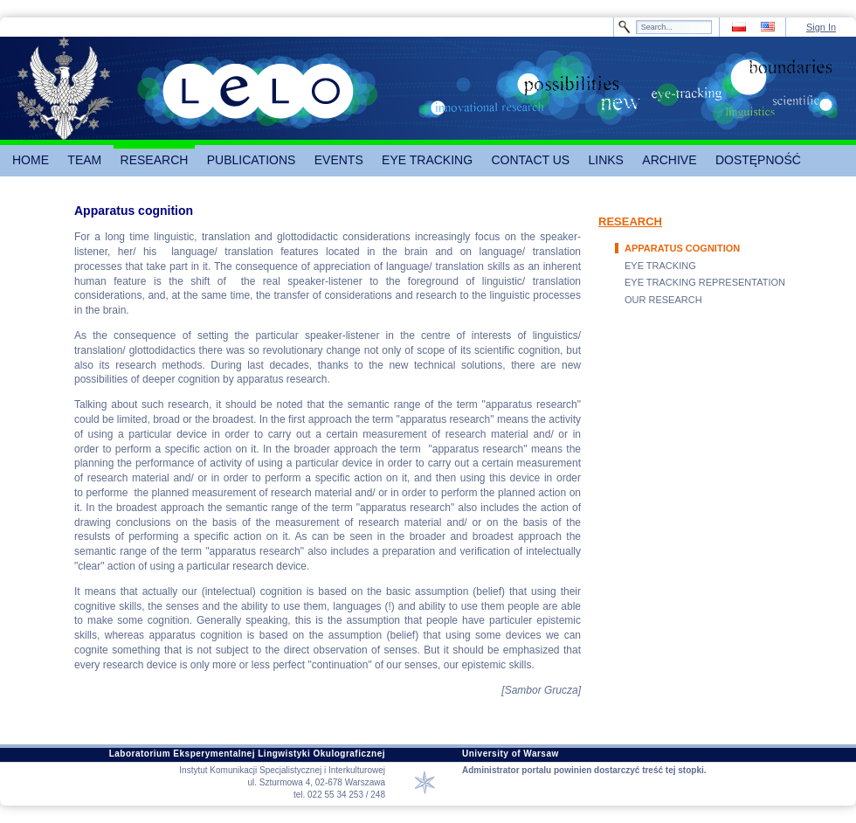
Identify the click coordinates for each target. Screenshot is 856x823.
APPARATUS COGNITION (682, 248)
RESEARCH (630, 221)
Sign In (821, 27)
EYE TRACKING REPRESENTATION (705, 282)
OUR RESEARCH (663, 299)
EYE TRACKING (660, 265)
